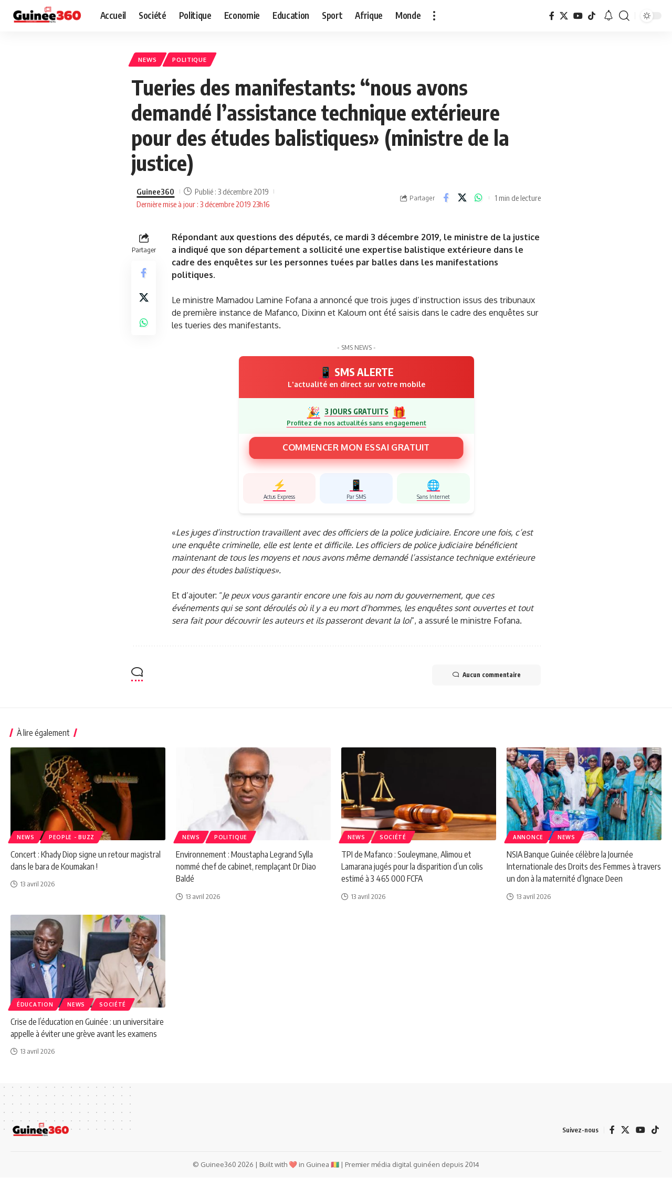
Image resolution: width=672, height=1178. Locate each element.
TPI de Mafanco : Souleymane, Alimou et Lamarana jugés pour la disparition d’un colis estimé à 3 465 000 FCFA (412, 867)
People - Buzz (71, 837)
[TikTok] (591, 15)
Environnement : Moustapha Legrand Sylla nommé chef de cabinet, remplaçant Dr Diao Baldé (246, 867)
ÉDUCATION (35, 1005)
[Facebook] (552, 15)
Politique (191, 59)
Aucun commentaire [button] (485, 675)
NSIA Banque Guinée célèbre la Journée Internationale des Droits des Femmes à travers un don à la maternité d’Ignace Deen (584, 867)
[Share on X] (462, 198)
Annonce (528, 837)
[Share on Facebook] (445, 198)
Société (393, 837)
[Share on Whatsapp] (478, 198)
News (148, 59)
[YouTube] (578, 15)
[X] (564, 15)
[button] (434, 15)
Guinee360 (155, 192)
